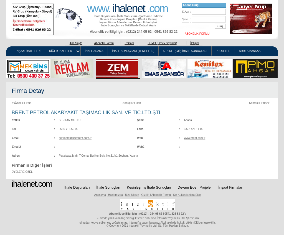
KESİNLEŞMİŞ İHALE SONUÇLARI (185, 51)
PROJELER (223, 51)
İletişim (194, 43)
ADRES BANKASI (250, 51)
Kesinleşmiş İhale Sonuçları (149, 187)
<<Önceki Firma (21, 102)
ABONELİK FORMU (197, 33)
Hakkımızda (115, 194)
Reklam (129, 43)
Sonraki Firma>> (259, 102)
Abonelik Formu (104, 43)
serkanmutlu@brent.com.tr (75, 137)
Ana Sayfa (76, 43)
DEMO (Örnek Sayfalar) (162, 43)
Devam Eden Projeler (195, 187)
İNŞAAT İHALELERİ (28, 51)
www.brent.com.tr (194, 137)
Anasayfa (100, 194)
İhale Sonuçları (108, 187)
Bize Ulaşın (132, 194)
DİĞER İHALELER (60, 51)
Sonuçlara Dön (132, 102)
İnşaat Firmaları (230, 187)
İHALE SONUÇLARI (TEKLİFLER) (133, 51)
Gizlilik (145, 194)
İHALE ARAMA (94, 51)
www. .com (127, 7)
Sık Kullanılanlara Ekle (187, 194)
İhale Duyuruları (77, 187)
